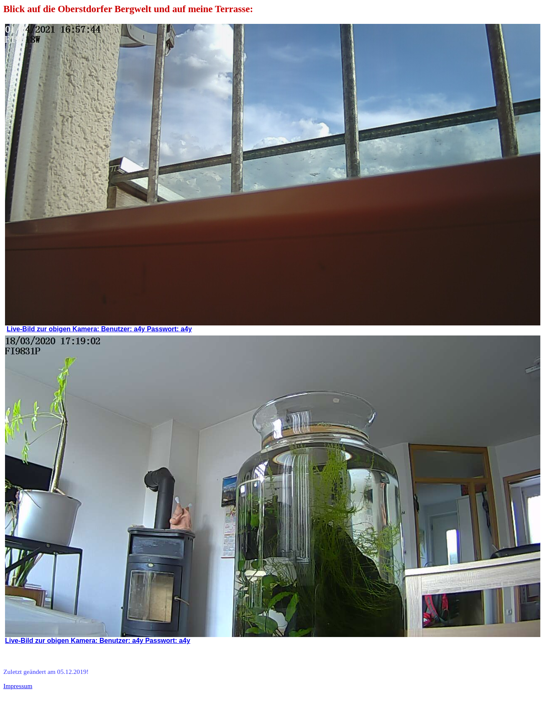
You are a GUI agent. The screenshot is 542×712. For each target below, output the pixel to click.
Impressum (17, 685)
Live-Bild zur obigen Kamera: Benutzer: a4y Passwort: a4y (99, 329)
